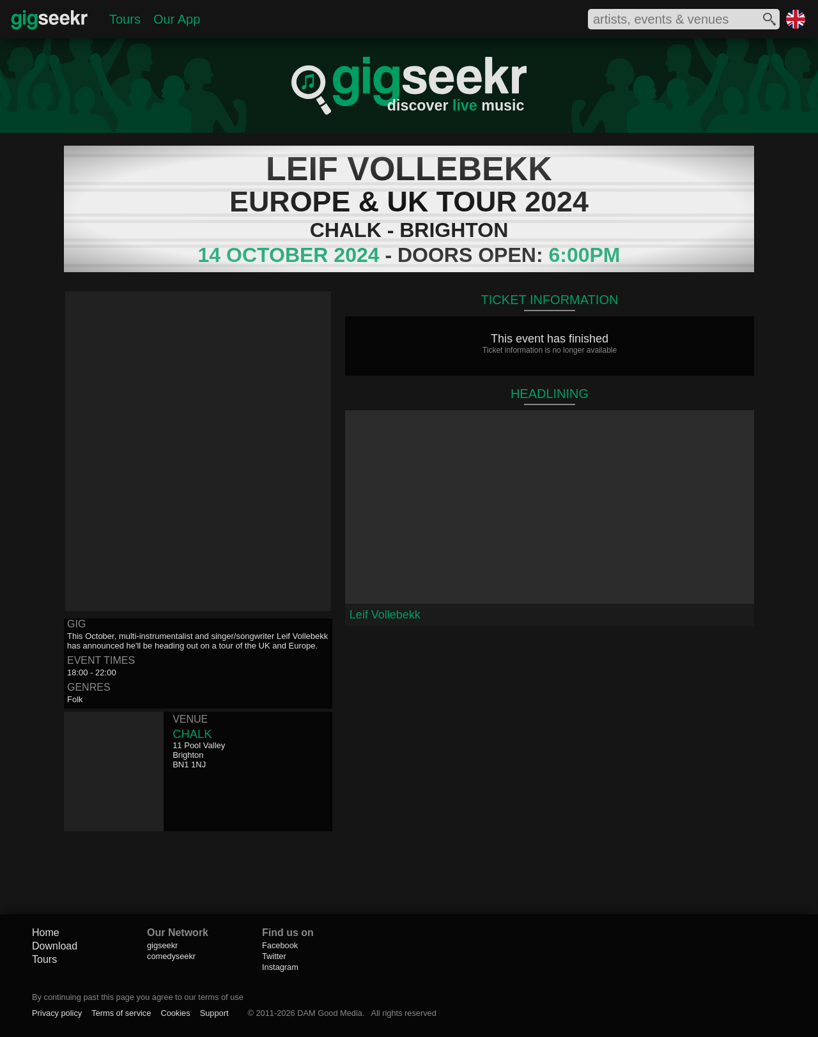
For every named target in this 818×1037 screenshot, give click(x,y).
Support (214, 1013)
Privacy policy (57, 1013)
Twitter (274, 956)
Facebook (280, 945)
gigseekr (162, 945)
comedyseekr (171, 956)
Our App (176, 19)
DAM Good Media (329, 1013)
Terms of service (121, 1013)
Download (54, 946)
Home (45, 932)
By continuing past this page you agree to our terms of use (137, 997)
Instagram (280, 967)
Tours (125, 19)
